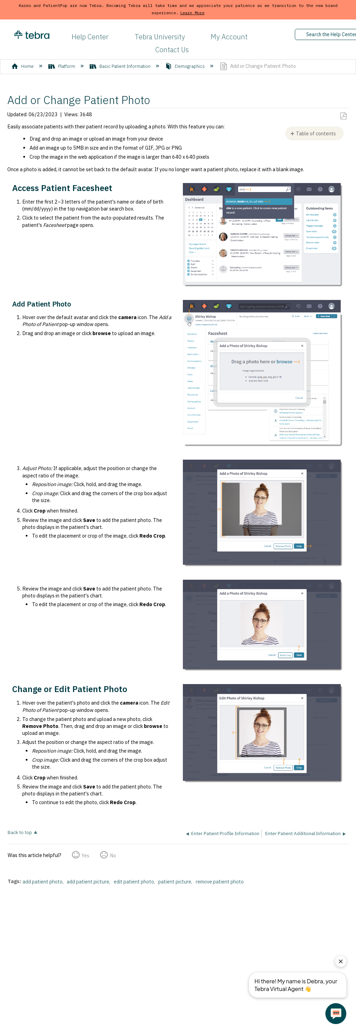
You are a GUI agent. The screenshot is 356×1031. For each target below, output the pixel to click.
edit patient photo (134, 881)
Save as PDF (343, 116)
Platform (62, 66)
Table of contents (316, 133)
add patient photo (43, 881)
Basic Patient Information (121, 66)
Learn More (192, 12)
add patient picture (88, 881)
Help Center (90, 36)
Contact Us (172, 49)
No (113, 855)
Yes (85, 855)
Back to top (20, 832)
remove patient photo (220, 881)
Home (23, 66)
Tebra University (160, 36)
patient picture (174, 881)
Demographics (185, 66)
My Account (229, 36)
